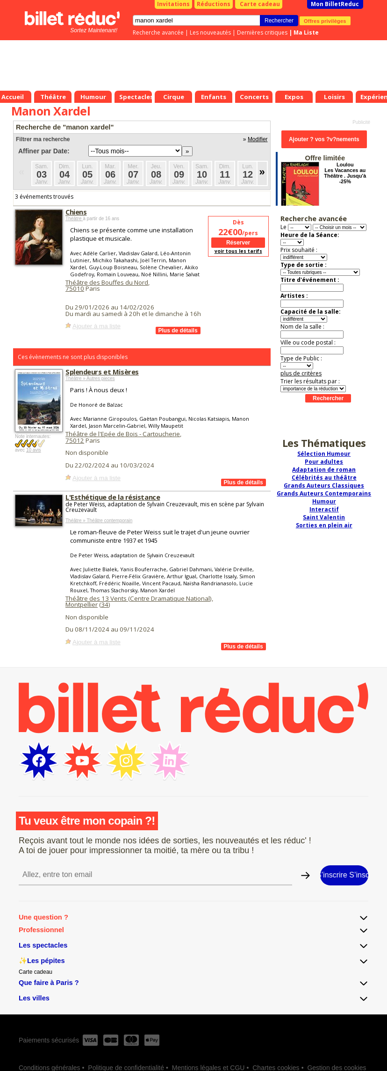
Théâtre (74, 218)
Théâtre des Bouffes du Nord (106, 282)
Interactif (324, 509)
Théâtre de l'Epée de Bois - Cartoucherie (122, 434)
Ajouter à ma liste (96, 326)
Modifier (258, 139)
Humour (324, 501)
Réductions (213, 4)
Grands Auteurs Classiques (324, 485)
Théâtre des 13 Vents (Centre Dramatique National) (138, 598)
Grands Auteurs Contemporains (324, 493)
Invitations (173, 4)
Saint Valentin (324, 517)
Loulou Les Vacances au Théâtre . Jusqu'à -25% (345, 173)
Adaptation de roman (324, 470)
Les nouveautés (210, 32)
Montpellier (81, 604)
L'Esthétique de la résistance (112, 497)
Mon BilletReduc (335, 4)
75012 (74, 440)
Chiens (75, 211)
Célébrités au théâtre (324, 478)
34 (104, 604)
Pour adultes (324, 462)
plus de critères (301, 373)
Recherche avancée (158, 32)
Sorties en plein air (324, 525)
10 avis (33, 450)
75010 (74, 288)
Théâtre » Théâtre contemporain (98, 520)
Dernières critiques (262, 32)
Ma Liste (306, 32)
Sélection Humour (324, 454)
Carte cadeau (260, 4)
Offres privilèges (325, 20)
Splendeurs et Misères (102, 371)
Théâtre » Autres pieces (90, 378)
